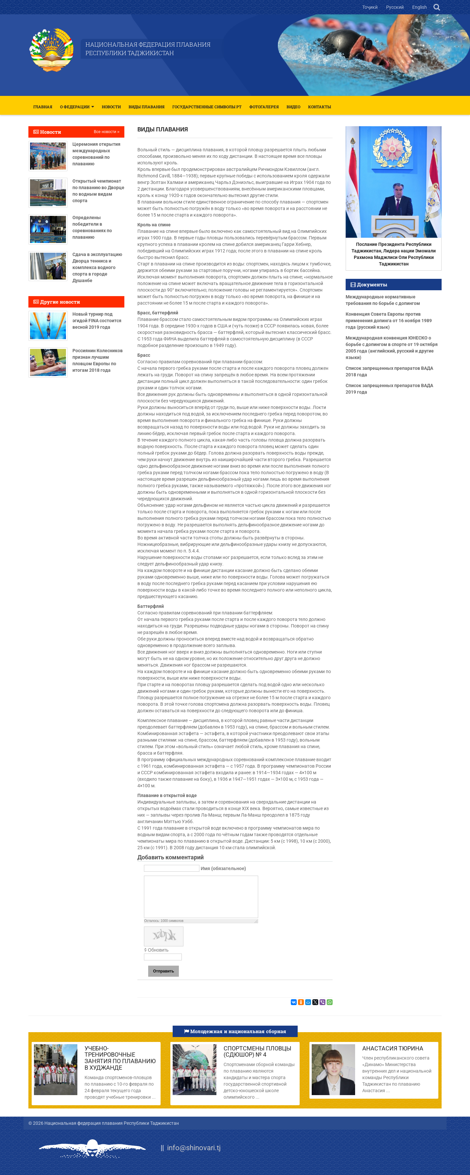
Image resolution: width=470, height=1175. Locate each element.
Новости (111, 106)
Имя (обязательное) (223, 868)
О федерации (74, 106)
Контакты (319, 106)
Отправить (163, 971)
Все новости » (106, 131)
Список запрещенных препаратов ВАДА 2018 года (389, 371)
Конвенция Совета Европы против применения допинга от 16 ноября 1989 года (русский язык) (389, 320)
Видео (293, 106)
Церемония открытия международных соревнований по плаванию (96, 154)
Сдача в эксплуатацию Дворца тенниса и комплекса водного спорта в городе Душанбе (97, 267)
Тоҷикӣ (370, 7)
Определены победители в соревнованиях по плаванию (92, 227)
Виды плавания (146, 106)
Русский (395, 7)
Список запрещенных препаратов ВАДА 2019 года (389, 389)
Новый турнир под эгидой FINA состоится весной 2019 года (96, 320)
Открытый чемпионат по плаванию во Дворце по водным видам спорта (98, 190)
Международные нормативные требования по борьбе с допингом (383, 300)
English (419, 7)
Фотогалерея (264, 106)
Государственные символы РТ (207, 106)
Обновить (158, 950)
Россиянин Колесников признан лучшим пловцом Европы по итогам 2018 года (97, 360)
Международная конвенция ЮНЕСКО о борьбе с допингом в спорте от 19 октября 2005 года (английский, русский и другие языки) (392, 347)
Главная (42, 106)
